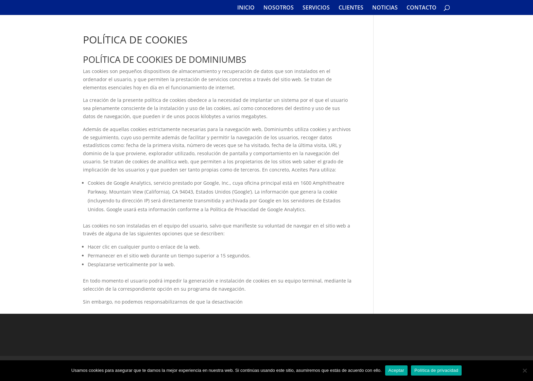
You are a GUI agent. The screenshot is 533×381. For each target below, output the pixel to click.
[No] (524, 370)
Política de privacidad (436, 370)
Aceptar (397, 370)
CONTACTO (421, 8)
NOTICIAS (385, 8)
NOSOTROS (278, 8)
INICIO (246, 8)
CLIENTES (351, 8)
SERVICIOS (316, 8)
